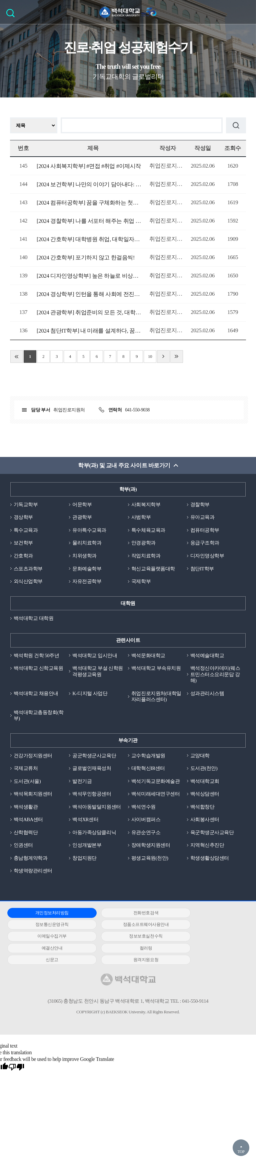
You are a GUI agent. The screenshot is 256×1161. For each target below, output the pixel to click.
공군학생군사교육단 (94, 757)
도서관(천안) (204, 770)
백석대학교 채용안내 (36, 694)
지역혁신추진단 (207, 847)
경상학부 (23, 517)
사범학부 (141, 517)
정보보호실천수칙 (205, 926)
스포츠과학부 (28, 569)
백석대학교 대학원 (33, 619)
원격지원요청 (45, 949)
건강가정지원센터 (33, 757)
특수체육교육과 (148, 530)
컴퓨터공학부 (204, 530)
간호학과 (23, 556)
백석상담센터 (204, 795)
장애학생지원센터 (150, 847)
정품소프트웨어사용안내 (45, 926)
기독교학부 (26, 505)
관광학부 (82, 517)
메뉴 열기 (246, 12)
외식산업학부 (28, 582)
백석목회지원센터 (33, 795)
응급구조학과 (204, 543)
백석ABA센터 (28, 821)
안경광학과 (143, 543)
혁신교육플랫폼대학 (153, 569)
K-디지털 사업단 (89, 694)
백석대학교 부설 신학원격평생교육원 (97, 672)
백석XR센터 (85, 821)
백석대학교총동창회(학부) (39, 717)
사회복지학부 (145, 505)
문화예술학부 (86, 569)
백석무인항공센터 (91, 795)
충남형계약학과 (31, 860)
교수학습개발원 (148, 757)
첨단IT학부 (202, 569)
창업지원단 (84, 860)
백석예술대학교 (207, 656)
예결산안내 (45, 938)
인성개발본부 (86, 847)
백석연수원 (143, 808)
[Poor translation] (16, 1057)
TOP (240, 1151)
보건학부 (23, 543)
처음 (16, 356)
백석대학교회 (204, 782)
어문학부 (82, 505)
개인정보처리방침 (45, 914)
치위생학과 (84, 556)
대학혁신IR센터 (148, 770)
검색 (12, 15)
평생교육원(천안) (149, 860)
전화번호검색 (125, 914)
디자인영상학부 (207, 556)
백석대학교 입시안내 (94, 656)
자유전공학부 (86, 582)
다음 (163, 356)
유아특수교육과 (89, 530)
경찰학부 (200, 505)
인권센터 (23, 847)
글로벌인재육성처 (91, 770)
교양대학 (200, 757)
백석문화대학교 (148, 656)
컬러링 (125, 938)
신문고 (205, 938)
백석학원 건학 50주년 (36, 656)
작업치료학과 (145, 556)
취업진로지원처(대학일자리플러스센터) (156, 697)
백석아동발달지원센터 (96, 808)
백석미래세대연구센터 (155, 795)
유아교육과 (202, 517)
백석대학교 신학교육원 (38, 669)
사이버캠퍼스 (145, 821)
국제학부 (141, 582)
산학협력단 (26, 834)
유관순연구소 (145, 834)
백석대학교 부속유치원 (156, 669)
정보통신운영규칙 (205, 914)
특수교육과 (26, 530)
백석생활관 (26, 808)
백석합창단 (202, 808)
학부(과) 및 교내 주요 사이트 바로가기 (124, 466)
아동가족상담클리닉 (94, 834)
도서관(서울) (27, 782)
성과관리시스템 (207, 694)
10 (150, 356)
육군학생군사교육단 (212, 834)
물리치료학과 (86, 543)
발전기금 (82, 782)
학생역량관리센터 (33, 873)
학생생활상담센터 (209, 860)
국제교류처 (26, 770)
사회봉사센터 (204, 821)
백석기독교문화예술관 (155, 782)
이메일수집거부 (125, 926)
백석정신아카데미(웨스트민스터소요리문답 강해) (215, 675)
